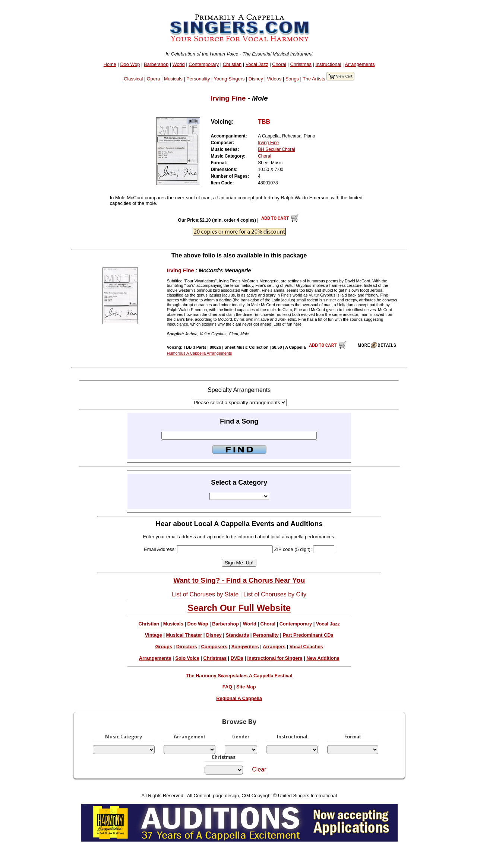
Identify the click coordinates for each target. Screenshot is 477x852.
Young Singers (229, 79)
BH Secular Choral (276, 149)
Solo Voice (187, 658)
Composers (214, 646)
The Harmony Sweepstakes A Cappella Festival (239, 675)
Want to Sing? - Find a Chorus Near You (239, 580)
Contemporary (204, 64)
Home (110, 64)
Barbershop (156, 64)
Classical (133, 79)
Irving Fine (228, 98)
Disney (256, 79)
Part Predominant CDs (308, 635)
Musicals (173, 79)
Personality (198, 79)
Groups (164, 646)
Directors (186, 646)
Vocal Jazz (257, 64)
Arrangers (274, 646)
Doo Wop (130, 64)
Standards (237, 635)
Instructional (328, 64)
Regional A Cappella (239, 698)
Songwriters (245, 646)
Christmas (301, 64)
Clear (259, 769)
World (179, 64)
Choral (279, 64)
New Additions (322, 658)
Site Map (246, 687)
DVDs (237, 658)
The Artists (314, 79)
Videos (274, 79)
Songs (292, 79)
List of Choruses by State (205, 594)
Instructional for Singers (275, 658)
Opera (153, 79)
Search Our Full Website (239, 608)
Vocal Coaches (306, 646)
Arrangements (360, 64)
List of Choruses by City (274, 594)
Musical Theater (184, 635)
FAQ (227, 687)
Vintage (153, 635)
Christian (232, 64)
